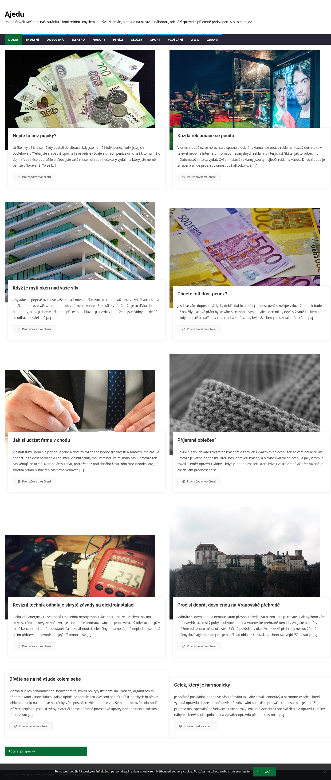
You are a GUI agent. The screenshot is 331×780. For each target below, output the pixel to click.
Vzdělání (175, 39)
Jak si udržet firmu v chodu (41, 440)
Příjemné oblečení (196, 440)
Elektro (78, 39)
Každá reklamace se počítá (205, 135)
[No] (325, 771)
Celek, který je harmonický (202, 685)
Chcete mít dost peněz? (202, 294)
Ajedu (14, 14)
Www (195, 39)
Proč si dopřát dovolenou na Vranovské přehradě (228, 605)
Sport (155, 39)
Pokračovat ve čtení (34, 177)
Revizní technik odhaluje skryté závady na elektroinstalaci (73, 605)
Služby (137, 39)
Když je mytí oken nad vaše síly (45, 288)
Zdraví (212, 39)
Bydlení (32, 39)
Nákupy (99, 39)
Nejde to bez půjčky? (34, 135)
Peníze (118, 39)
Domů (13, 39)
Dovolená (55, 39)
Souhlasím (265, 771)
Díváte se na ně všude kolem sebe (45, 679)
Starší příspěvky (23, 751)
